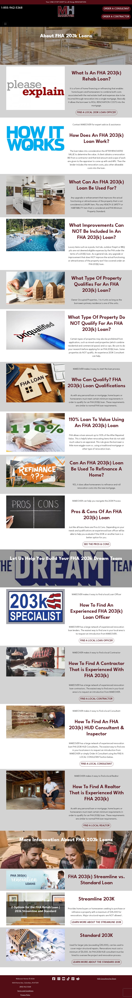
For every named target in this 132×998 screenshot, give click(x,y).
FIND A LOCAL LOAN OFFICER (96, 641)
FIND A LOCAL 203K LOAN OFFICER (96, 112)
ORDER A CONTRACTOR (116, 17)
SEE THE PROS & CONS (96, 544)
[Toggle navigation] (5, 24)
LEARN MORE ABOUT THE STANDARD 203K (96, 962)
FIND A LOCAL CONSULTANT (96, 764)
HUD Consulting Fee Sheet (106, 979)
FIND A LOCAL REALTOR (96, 826)
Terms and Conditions (25, 991)
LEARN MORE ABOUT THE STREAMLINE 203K (96, 922)
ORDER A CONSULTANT (116, 9)
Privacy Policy (25, 995)
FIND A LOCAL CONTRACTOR (96, 699)
